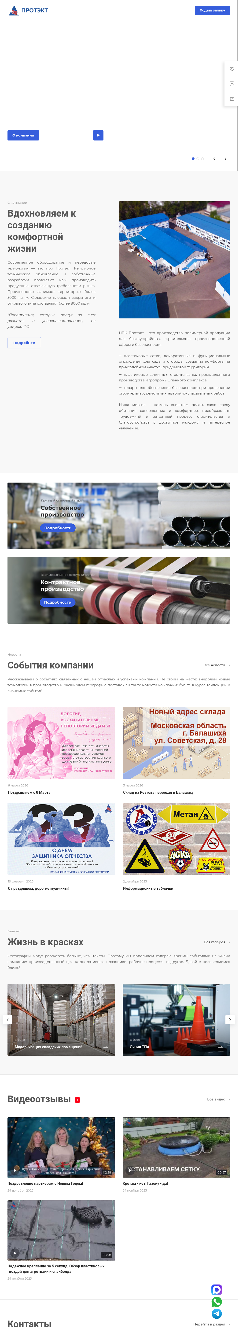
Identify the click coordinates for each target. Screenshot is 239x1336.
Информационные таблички (148, 888)
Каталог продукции (66, 135)
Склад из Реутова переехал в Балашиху (158, 792)
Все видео (218, 1099)
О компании (23, 135)
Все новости (217, 665)
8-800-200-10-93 (119, 10)
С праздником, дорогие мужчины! (38, 888)
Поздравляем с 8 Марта (29, 792)
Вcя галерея (217, 942)
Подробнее (24, 342)
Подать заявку (212, 10)
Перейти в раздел (211, 1324)
